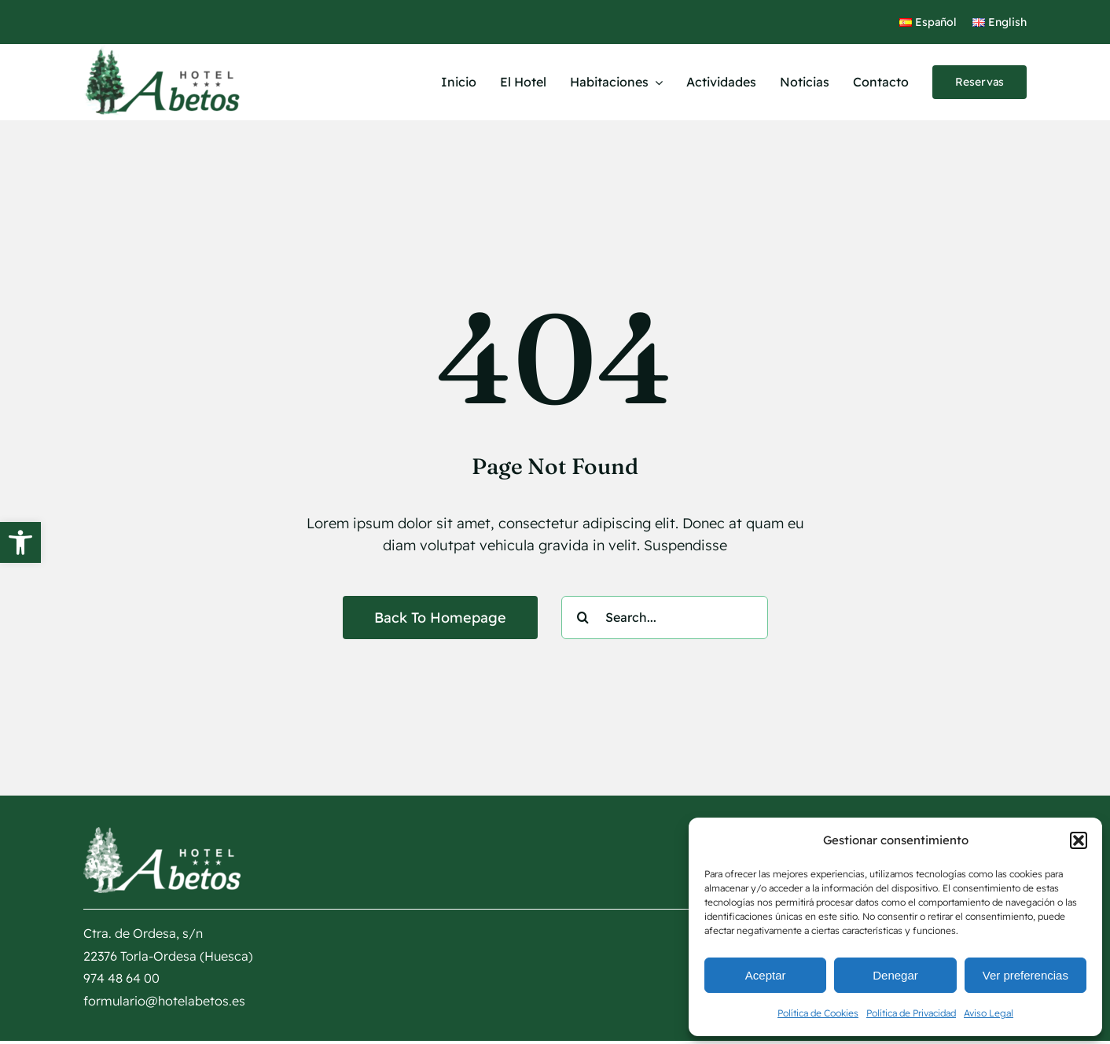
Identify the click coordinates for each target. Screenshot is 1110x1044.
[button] (20, 542)
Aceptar (765, 975)
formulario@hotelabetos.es (164, 1001)
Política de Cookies (817, 1013)
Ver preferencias (1025, 975)
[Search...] (664, 617)
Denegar (895, 975)
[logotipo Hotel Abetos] (162, 51)
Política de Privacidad (911, 1013)
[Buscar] (583, 617)
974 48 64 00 (121, 978)
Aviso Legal (988, 1013)
